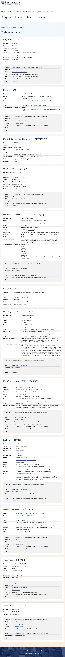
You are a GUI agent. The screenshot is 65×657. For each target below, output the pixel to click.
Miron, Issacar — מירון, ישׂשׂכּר (19, 563)
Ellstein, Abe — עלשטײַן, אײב (21, 147)
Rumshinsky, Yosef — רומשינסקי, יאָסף (25, 515)
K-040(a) (14, 67)
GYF (17, 396)
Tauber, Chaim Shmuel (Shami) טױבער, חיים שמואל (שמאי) (35, 220)
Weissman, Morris (18, 123)
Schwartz (47, 100)
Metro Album (48, 103)
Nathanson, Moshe (26, 320)
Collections (6, 11)
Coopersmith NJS (26, 98)
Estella (21, 403)
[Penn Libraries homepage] (10, 3)
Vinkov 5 (35, 396)
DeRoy (20, 573)
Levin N (18, 466)
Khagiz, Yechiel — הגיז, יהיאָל (19, 566)
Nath (33, 329)
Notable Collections (16, 11)
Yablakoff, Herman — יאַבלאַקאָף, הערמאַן (26, 457)
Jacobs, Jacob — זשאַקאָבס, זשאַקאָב (25, 387)
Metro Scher (31, 230)
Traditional (14, 48)
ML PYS (22, 396)
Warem (14, 184)
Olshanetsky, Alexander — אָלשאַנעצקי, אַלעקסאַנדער (34, 223)
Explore (53, 11)
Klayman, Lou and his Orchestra (19, 72)
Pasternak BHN (40, 336)
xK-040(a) (16, 143)
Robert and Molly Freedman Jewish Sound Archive (36, 11)
